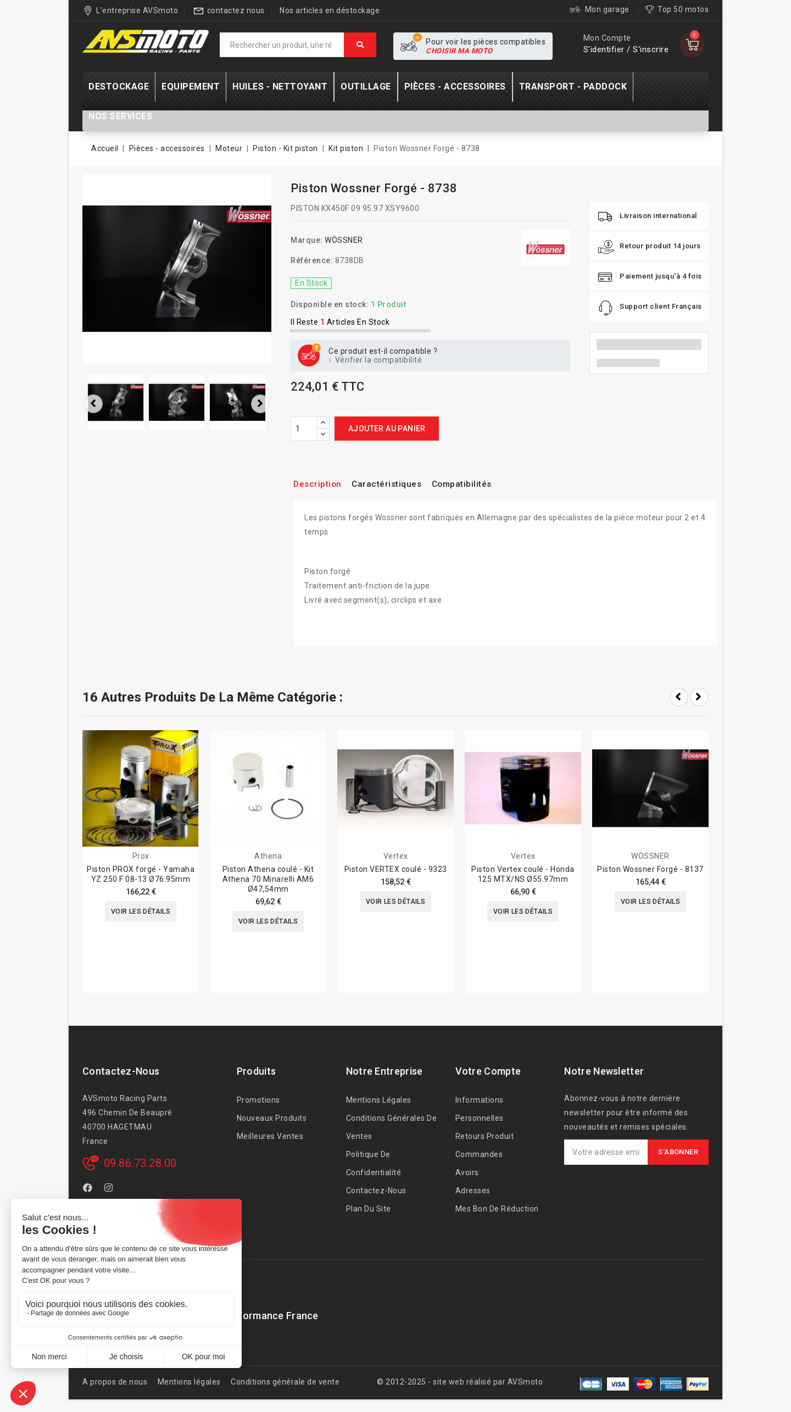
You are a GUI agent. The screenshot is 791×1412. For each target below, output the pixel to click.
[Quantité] (304, 428)
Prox (140, 856)
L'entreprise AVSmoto (137, 10)
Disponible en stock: (330, 304)
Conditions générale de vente (285, 1381)
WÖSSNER (344, 240)
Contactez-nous (120, 1071)
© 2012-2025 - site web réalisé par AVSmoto (460, 1381)
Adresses (473, 1190)
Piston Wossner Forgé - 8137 (650, 869)
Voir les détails (140, 912)
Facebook (89, 1189)
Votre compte (488, 1071)
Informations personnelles (479, 1109)
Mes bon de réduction (497, 1208)
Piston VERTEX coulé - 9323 (395, 869)
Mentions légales (378, 1100)
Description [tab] (320, 484)
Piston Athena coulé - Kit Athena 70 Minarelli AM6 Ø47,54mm (268, 879)
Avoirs (467, 1172)
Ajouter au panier (387, 428)
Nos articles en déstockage (330, 10)
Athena (268, 856)
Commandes (479, 1154)
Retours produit (484, 1136)
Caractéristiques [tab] (397, 484)
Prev (679, 697)
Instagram (110, 1189)
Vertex (395, 856)
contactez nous (236, 10)
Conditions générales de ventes (391, 1127)
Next (699, 697)
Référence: (312, 260)
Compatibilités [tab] (481, 484)
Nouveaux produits (272, 1118)
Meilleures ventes (270, 1136)
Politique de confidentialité (374, 1163)
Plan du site (368, 1208)
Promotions (258, 1100)
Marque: (307, 240)
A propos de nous (114, 1381)
